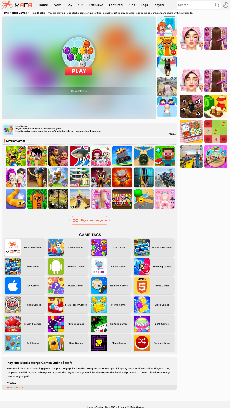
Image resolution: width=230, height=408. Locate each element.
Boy (69, 5)
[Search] (199, 5)
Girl (80, 5)
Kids (132, 5)
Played (159, 5)
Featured (116, 5)
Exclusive (96, 5)
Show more (15, 387)
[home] (18, 5)
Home (43, 5)
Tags (144, 5)
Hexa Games (19, 12)
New (57, 5)
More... (172, 134)
